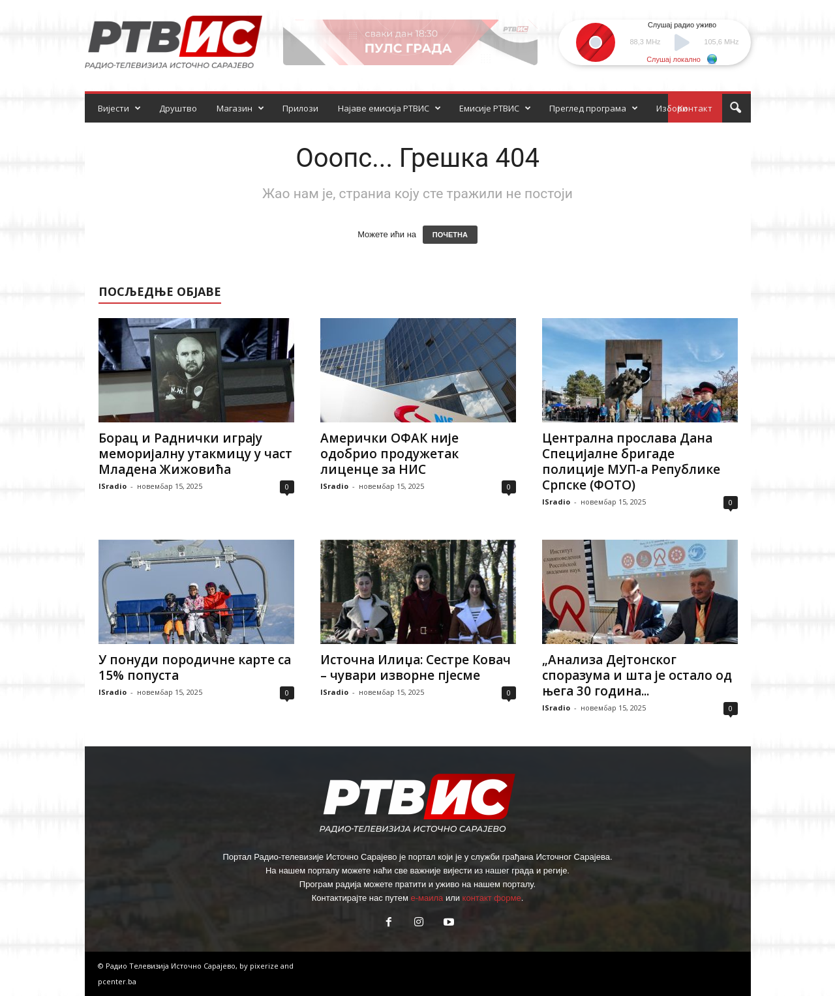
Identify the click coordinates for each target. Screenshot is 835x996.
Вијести (119, 108)
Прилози (300, 108)
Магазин (240, 108)
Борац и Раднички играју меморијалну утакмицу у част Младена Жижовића (195, 454)
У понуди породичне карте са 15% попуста (195, 667)
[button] (735, 108)
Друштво (178, 108)
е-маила (426, 898)
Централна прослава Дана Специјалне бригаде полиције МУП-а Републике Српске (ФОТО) (631, 461)
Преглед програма (593, 108)
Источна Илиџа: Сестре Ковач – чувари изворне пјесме (415, 667)
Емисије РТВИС (495, 108)
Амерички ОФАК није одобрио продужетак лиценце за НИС (389, 454)
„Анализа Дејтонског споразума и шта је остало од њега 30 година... (637, 675)
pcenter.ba (117, 981)
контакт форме (492, 898)
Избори (672, 108)
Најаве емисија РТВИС (389, 108)
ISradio (113, 486)
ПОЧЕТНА (450, 235)
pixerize (265, 966)
